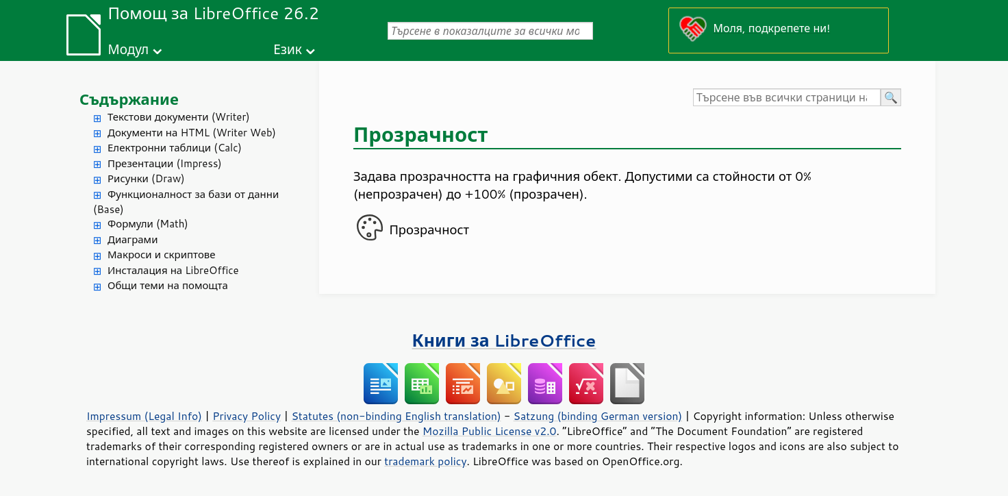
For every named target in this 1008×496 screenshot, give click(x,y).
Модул (128, 49)
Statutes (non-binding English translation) (396, 415)
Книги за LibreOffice (504, 340)
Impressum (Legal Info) (144, 415)
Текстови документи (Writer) (179, 117)
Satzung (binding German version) (598, 415)
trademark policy (425, 461)
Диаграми (133, 239)
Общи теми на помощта (168, 285)
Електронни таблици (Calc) (175, 147)
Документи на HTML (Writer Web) (192, 132)
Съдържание (129, 99)
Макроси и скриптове (162, 254)
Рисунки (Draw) (146, 178)
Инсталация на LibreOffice (173, 270)
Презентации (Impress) (165, 163)
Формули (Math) (148, 223)
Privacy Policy (246, 415)
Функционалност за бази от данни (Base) (186, 202)
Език (287, 49)
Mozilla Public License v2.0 (490, 430)
